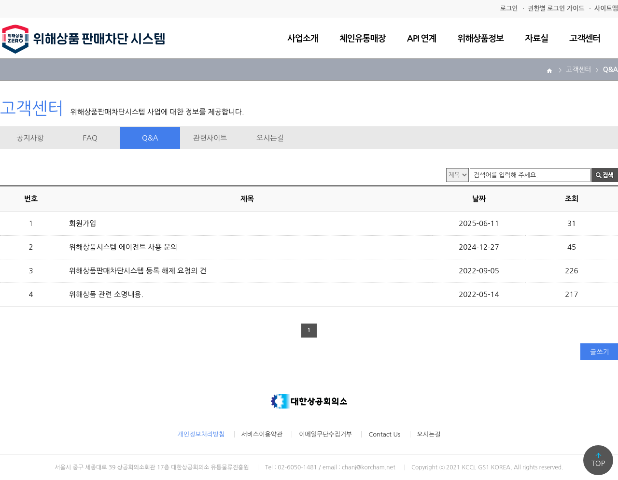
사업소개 (302, 38)
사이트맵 (606, 8)
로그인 (509, 8)
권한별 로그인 (556, 8)
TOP (598, 463)
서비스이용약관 (262, 434)
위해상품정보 (481, 38)
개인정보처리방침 (201, 434)
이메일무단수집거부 (325, 434)
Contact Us (384, 434)
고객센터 (584, 38)
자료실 (536, 38)
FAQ (90, 137)
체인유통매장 (362, 38)
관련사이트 (210, 137)
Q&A (150, 137)
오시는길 (269, 137)
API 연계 (421, 38)
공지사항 (29, 137)
